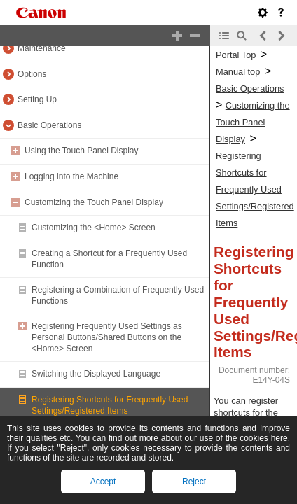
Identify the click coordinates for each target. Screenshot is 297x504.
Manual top (238, 71)
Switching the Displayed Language (96, 374)
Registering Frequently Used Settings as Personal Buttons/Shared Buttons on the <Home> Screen (107, 337)
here (279, 438)
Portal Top (236, 55)
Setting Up (37, 99)
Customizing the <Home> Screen (94, 227)
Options (32, 74)
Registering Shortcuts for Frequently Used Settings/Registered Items (110, 405)
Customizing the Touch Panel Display (94, 202)
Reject (194, 481)
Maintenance (42, 48)
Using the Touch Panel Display (82, 150)
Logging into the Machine (71, 176)
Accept (103, 481)
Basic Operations (49, 125)
